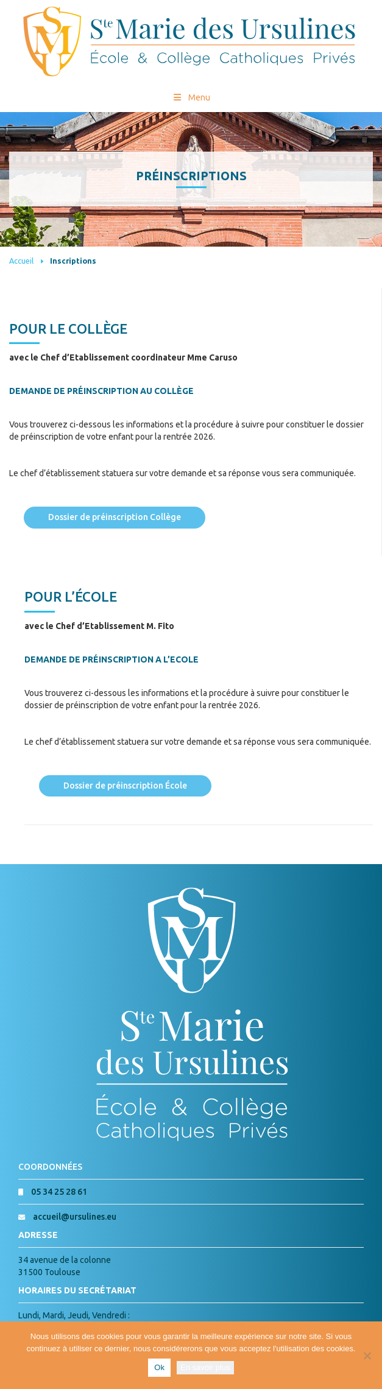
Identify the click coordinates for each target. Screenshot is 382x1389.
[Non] (367, 1355)
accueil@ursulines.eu (74, 1217)
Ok (159, 1367)
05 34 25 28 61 (59, 1192)
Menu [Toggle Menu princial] (191, 97)
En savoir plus (205, 1367)
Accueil (21, 260)
